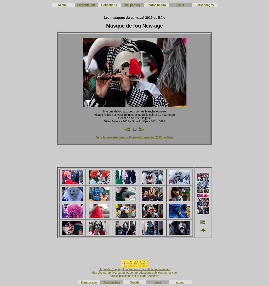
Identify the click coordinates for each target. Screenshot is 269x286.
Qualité (134, 282)
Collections (109, 5)
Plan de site (89, 282)
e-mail (180, 282)
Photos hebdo (156, 5)
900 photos (132, 5)
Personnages (205, 5)
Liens (157, 282)
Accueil (63, 5)
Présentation (86, 5)
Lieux (180, 5)
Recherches (111, 282)
